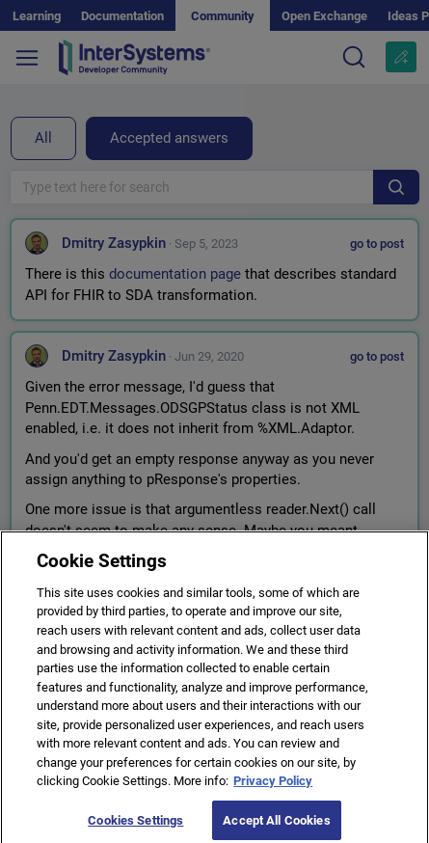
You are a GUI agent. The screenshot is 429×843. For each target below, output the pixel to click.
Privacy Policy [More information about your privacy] (272, 787)
